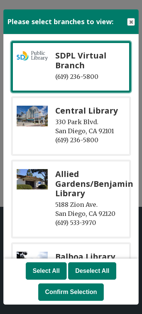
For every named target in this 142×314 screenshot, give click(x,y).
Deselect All (92, 271)
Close (130, 22)
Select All (46, 271)
